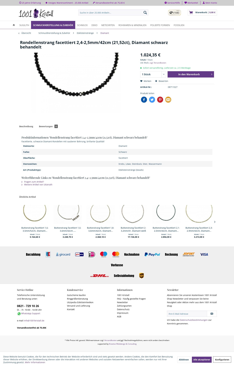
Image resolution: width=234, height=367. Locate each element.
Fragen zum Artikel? (32, 181)
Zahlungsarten (124, 305)
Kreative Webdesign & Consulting (123, 344)
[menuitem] (191, 3)
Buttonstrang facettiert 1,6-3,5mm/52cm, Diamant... (35, 229)
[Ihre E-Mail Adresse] (187, 314)
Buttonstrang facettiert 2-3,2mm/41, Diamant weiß (133, 229)
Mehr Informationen (35, 362)
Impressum (122, 312)
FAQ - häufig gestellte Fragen (131, 298)
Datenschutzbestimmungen (194, 320)
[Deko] (94, 25)
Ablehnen (184, 359)
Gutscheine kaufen (76, 295)
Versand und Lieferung (78, 305)
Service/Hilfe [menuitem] (172, 2)
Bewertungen (48, 126)
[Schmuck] (82, 25)
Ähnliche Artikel (27, 196)
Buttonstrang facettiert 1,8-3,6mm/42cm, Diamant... (100, 229)
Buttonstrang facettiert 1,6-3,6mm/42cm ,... (67, 229)
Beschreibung (26, 126)
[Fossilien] (179, 25)
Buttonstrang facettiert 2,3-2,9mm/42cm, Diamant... (199, 229)
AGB (119, 316)
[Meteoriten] (108, 25)
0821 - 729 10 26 (28, 306)
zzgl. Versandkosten (158, 62)
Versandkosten (110, 340)
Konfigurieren (222, 359)
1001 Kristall (123, 295)
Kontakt (71, 309)
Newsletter (122, 302)
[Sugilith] (24, 25)
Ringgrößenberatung (77, 298)
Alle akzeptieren (201, 359)
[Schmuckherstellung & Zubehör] (53, 25)
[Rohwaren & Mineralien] (132, 25)
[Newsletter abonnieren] (212, 314)
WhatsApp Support (30, 313)
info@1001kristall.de (34, 320)
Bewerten (161, 81)
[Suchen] (145, 13)
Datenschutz (123, 309)
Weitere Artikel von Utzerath (36, 184)
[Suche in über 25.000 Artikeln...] (113, 13)
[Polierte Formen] (160, 25)
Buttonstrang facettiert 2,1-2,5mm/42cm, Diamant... (166, 229)
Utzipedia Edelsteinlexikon (80, 302)
